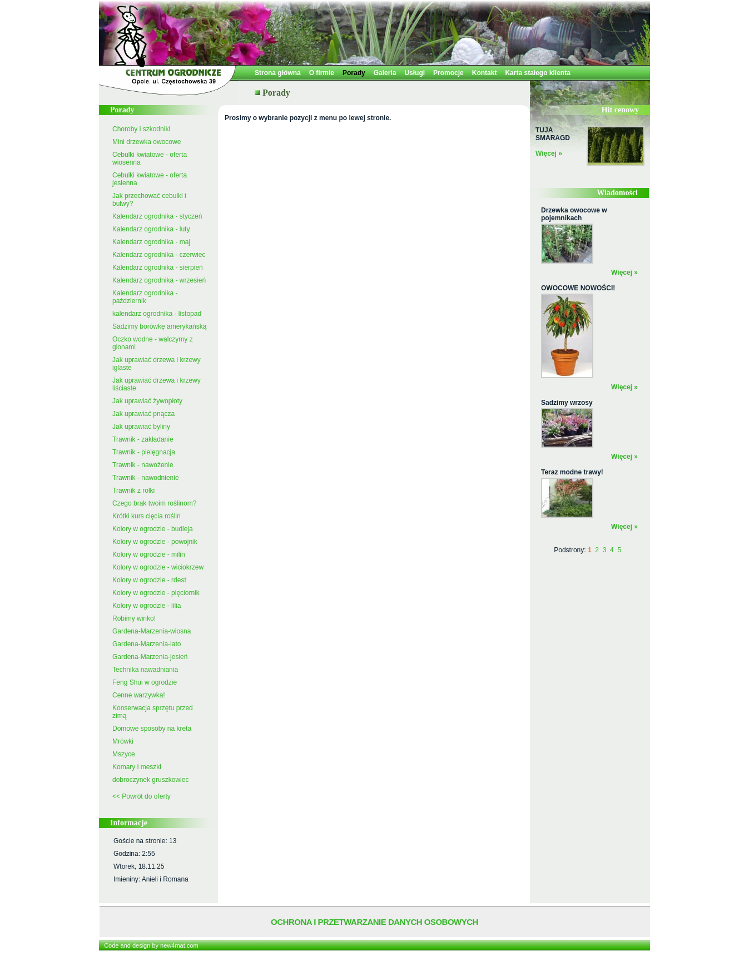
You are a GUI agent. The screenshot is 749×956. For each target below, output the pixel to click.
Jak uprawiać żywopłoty (147, 401)
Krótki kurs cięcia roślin (146, 516)
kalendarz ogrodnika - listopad (156, 314)
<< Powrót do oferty (141, 796)
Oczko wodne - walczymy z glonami (152, 343)
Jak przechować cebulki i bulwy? (149, 199)
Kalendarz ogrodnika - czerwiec (158, 255)
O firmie (321, 73)
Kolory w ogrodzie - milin (148, 554)
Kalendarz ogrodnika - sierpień (157, 267)
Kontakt (484, 73)
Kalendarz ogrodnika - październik (144, 297)
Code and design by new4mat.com (151, 945)
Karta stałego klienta (537, 73)
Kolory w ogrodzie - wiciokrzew (158, 567)
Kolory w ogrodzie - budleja (152, 529)
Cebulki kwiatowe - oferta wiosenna (149, 158)
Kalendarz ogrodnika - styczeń (157, 216)
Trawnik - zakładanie (142, 439)
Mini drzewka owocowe (146, 142)
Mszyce (123, 754)
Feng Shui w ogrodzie (144, 682)
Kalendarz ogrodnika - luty (151, 229)
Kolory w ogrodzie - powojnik (154, 542)
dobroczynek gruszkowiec (150, 780)
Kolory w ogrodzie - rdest (149, 580)
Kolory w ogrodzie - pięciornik (156, 593)
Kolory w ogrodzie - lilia (146, 606)
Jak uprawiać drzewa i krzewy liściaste (156, 384)
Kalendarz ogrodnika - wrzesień (159, 280)
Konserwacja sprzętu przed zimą (152, 712)
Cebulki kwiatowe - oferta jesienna (149, 179)
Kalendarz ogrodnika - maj (151, 242)
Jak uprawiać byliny (141, 426)
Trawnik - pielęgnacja (143, 452)
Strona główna (278, 73)
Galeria (385, 73)
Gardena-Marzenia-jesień (149, 657)
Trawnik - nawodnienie (145, 478)
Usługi (414, 73)
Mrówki (122, 741)
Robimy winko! (134, 618)
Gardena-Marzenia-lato (146, 644)
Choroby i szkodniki (141, 129)
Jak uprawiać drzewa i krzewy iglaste (156, 363)
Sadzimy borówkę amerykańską (159, 326)
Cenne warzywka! (138, 695)
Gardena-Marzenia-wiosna (151, 631)
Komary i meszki (136, 767)
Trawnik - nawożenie (142, 465)
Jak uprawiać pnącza (143, 414)
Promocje (448, 73)
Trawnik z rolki (133, 490)
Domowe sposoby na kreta (151, 728)
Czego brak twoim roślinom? (154, 503)
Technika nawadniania (145, 669)
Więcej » (548, 153)
